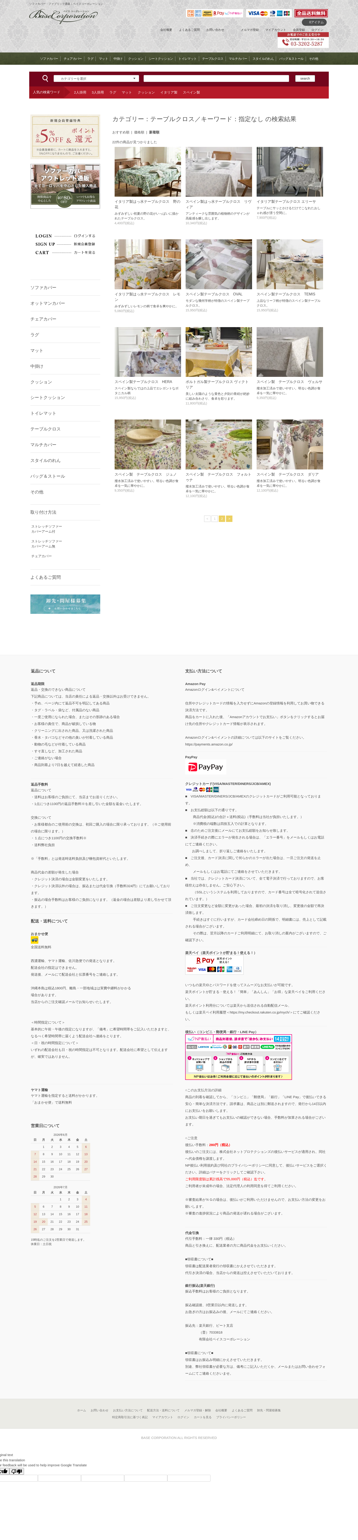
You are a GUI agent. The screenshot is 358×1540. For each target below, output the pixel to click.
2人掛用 (80, 92)
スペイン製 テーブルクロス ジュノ (146, 474)
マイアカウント (275, 29)
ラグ (90, 58)
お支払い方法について (128, 1410)
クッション (135, 58)
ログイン (317, 29)
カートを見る (203, 1417)
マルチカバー (238, 58)
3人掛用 (98, 92)
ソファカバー (49, 58)
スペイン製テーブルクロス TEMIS (286, 294)
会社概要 (166, 29)
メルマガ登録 (250, 29)
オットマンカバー (47, 303)
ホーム (81, 1410)
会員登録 (299, 29)
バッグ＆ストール (291, 58)
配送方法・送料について (163, 1410)
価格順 (139, 132)
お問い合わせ (215, 29)
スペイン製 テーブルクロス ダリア (288, 474)
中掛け (118, 58)
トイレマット (187, 58)
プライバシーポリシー (231, 1417)
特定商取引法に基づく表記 (130, 1417)
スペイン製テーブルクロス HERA (143, 382)
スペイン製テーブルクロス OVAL (214, 294)
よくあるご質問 (189, 29)
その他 (313, 58)
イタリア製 (168, 92)
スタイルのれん (263, 58)
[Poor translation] (16, 1471)
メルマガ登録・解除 (197, 1410)
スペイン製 (191, 92)
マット (103, 58)
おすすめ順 (120, 132)
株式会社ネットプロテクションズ (245, 1152)
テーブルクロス (212, 58)
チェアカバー (73, 58)
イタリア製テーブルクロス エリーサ (286, 201)
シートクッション (161, 58)
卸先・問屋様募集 (269, 1410)
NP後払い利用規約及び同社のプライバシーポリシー (225, 1165)
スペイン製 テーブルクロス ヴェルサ (289, 382)
